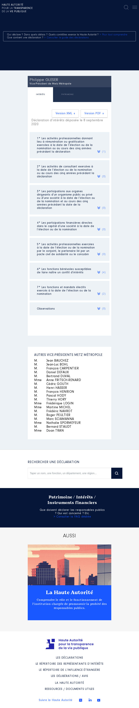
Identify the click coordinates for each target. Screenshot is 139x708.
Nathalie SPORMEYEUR (57, 423)
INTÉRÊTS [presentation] (40, 94)
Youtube (98, 700)
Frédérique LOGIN (54, 403)
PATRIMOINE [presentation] (67, 94)
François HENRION (54, 392)
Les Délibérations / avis (69, 676)
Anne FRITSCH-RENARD (57, 380)
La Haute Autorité (69, 592)
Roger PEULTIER (52, 415)
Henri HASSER (50, 388)
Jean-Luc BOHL (51, 364)
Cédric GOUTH (51, 384)
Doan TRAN (49, 431)
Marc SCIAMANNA (54, 419)
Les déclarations (69, 657)
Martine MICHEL (52, 407)
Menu (134, 8)
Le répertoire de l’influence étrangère (69, 670)
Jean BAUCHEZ (51, 361)
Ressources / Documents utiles (69, 689)
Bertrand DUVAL (52, 376)
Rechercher (126, 7)
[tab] (40, 95)
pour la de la (17, 8)
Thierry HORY (50, 399)
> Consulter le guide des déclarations (66, 37)
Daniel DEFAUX (51, 372)
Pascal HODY (50, 396)
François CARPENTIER (56, 368)
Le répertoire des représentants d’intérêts (69, 663)
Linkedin (90, 699)
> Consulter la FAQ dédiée (72, 516)
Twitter (80, 700)
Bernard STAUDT (53, 427)
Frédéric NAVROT (53, 411)
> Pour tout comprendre (113, 35)
